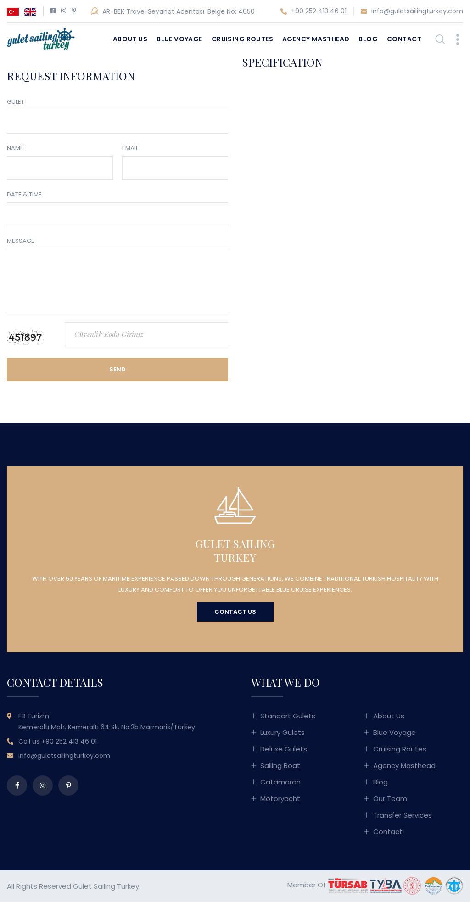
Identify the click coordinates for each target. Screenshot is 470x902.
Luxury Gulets (282, 732)
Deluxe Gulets (283, 749)
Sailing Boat (280, 765)
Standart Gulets (287, 716)
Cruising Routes (242, 39)
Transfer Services (402, 815)
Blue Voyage (179, 39)
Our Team (390, 798)
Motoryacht (280, 798)
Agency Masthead (315, 39)
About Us (130, 39)
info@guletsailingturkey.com (412, 11)
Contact (404, 39)
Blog (368, 39)
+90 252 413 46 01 (313, 11)
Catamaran (280, 782)
